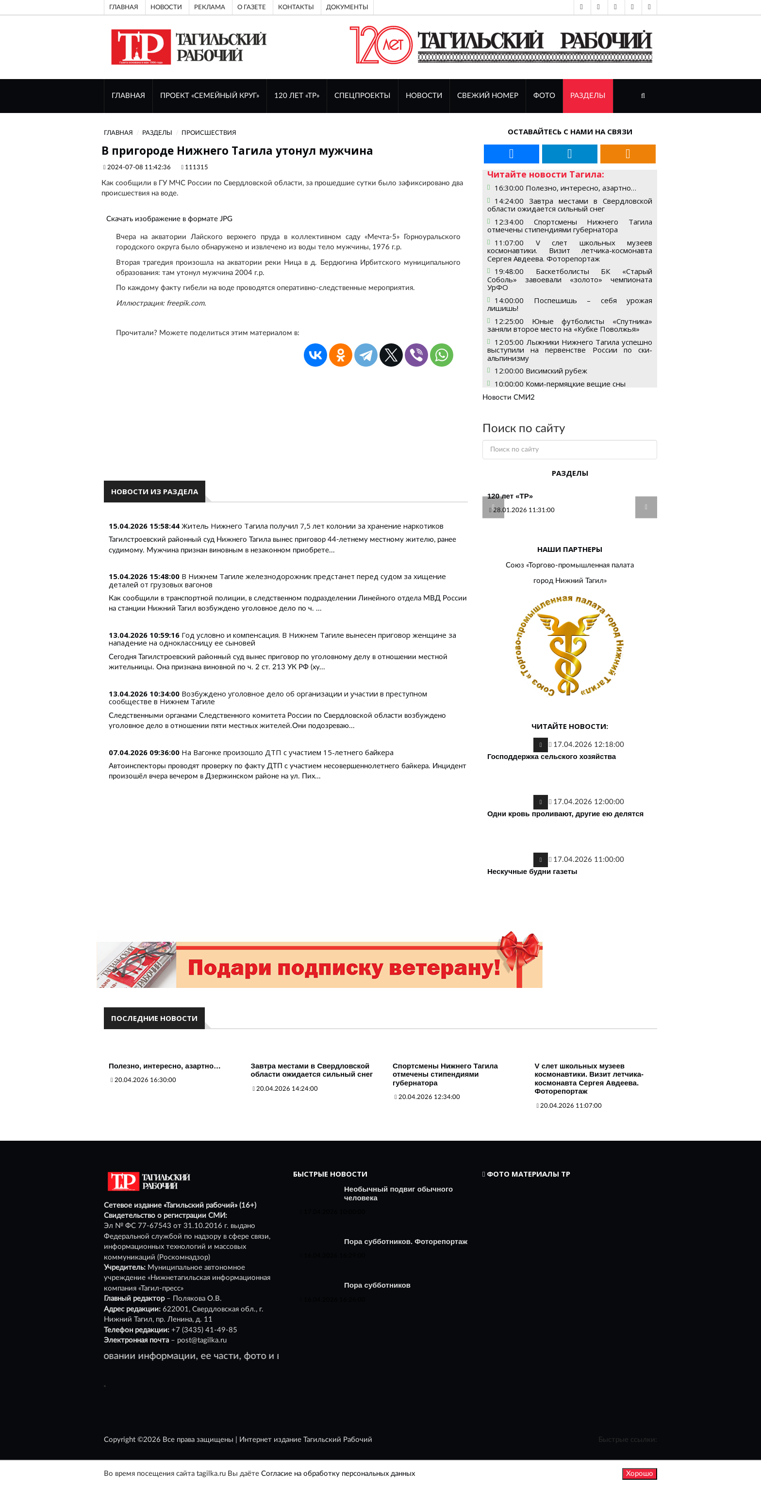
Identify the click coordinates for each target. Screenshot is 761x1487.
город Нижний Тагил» (570, 580)
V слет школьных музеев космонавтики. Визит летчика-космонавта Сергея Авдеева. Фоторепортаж (589, 1079)
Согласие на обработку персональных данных (338, 1473)
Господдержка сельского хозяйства (551, 756)
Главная (123, 7)
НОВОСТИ (424, 95)
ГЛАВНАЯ (128, 95)
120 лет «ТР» (296, 95)
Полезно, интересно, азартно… (165, 1066)
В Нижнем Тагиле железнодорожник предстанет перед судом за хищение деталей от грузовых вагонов (277, 580)
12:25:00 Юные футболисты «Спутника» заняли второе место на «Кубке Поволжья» (569, 325)
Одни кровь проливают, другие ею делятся (565, 813)
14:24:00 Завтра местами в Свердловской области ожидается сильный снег (569, 205)
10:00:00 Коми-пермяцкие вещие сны (560, 383)
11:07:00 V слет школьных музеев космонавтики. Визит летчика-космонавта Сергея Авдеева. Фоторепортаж (569, 250)
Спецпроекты (362, 95)
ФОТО (544, 95)
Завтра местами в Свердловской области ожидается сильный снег (312, 1070)
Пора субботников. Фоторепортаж (405, 1241)
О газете (251, 7)
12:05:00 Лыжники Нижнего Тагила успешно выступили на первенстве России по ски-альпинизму (569, 350)
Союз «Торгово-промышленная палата (570, 565)
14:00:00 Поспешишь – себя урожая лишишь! (569, 304)
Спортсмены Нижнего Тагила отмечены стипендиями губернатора (445, 1074)
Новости (166, 7)
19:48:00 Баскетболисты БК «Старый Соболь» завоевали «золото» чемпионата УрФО (569, 279)
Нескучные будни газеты (532, 871)
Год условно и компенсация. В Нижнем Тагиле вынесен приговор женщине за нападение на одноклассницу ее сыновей (282, 639)
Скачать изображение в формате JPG (169, 219)
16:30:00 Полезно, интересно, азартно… (565, 188)
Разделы (588, 95)
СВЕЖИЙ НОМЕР (487, 95)
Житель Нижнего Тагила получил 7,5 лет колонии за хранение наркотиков (313, 526)
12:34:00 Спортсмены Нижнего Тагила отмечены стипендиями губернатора (569, 226)
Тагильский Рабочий (337, 1439)
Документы (347, 7)
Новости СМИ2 (508, 397)
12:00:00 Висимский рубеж (541, 370)
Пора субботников (377, 1285)
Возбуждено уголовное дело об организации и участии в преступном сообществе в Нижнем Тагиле (268, 698)
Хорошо (639, 1473)
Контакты (296, 7)
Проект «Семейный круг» (209, 95)
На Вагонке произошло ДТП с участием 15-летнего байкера (288, 752)
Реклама (209, 7)
